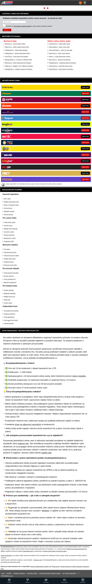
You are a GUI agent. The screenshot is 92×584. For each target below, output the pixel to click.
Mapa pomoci (56, 566)
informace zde (37, 560)
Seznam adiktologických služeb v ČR (40, 566)
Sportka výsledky (9, 290)
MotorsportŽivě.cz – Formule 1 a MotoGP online (18, 59)
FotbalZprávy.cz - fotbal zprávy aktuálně (16, 50)
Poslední (48, 8)
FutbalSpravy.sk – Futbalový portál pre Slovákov (62, 63)
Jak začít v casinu (9, 232)
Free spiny (7, 249)
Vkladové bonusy (9, 262)
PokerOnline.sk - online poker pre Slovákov (61, 69)
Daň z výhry (7, 198)
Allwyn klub (7, 300)
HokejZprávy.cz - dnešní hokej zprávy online (17, 53)
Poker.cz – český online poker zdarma (59, 56)
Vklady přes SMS (9, 241)
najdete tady (46, 453)
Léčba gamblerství (9, 317)
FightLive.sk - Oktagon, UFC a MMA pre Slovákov (19, 66)
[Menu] (89, 2)
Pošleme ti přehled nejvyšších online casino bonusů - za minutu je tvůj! (32, 18)
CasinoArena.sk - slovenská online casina (60, 66)
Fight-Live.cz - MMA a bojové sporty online (17, 47)
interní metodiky (79, 376)
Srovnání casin (8, 225)
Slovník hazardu (8, 214)
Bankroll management (10, 282)
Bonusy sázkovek (9, 276)
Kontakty (9, 573)
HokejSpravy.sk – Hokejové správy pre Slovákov (18, 69)
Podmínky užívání (32, 573)
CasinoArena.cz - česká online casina (59, 44)
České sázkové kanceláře (11, 273)
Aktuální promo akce (10, 259)
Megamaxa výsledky (10, 293)
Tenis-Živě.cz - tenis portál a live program (16, 56)
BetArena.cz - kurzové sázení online (15, 44)
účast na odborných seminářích (28, 424)
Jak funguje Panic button (11, 320)
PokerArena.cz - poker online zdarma (59, 53)
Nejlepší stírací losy (9, 296)
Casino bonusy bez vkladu (11, 255)
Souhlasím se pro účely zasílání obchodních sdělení (29, 26)
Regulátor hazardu (9, 211)
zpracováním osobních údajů (22, 26)
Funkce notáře (8, 303)
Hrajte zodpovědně (6, 555)
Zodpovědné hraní (28, 551)
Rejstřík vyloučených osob (11, 202)
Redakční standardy (19, 573)
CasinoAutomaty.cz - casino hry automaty (60, 50)
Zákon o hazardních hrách (11, 205)
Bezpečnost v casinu (10, 238)
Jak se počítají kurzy (10, 279)
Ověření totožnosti (9, 235)
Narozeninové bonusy (10, 252)
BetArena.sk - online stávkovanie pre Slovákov (18, 63)
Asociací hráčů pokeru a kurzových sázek (54, 551)
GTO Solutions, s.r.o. (7, 576)
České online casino (9, 222)
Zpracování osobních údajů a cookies (50, 573)
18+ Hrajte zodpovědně (69, 573)
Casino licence (8, 208)
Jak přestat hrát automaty (11, 311)
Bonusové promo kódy (10, 265)
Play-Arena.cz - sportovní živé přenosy (60, 59)
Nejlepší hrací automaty (10, 228)
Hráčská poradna (9, 323)
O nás (2, 573)
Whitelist (45, 511)
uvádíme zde (23, 443)
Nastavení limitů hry (9, 314)
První (44, 8)
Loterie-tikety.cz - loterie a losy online (59, 47)
